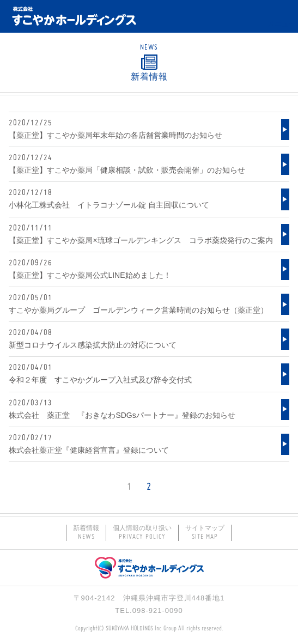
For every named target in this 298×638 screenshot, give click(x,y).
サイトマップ (204, 533)
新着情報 (86, 533)
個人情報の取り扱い (142, 533)
